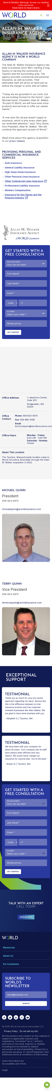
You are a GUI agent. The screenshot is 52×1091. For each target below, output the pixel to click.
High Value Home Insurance (20, 172)
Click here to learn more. (26, 8)
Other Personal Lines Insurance (22, 176)
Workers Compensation (18, 190)
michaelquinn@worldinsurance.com (21, 509)
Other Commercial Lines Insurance (24, 181)
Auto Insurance (13, 163)
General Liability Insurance (19, 167)
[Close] (48, 5)
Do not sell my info (29, 1031)
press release (16, 141)
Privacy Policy (11, 1031)
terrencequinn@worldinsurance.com (22, 602)
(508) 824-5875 (26, 917)
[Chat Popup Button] (47, 1085)
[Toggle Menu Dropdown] (26, 947)
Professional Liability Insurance (22, 185)
